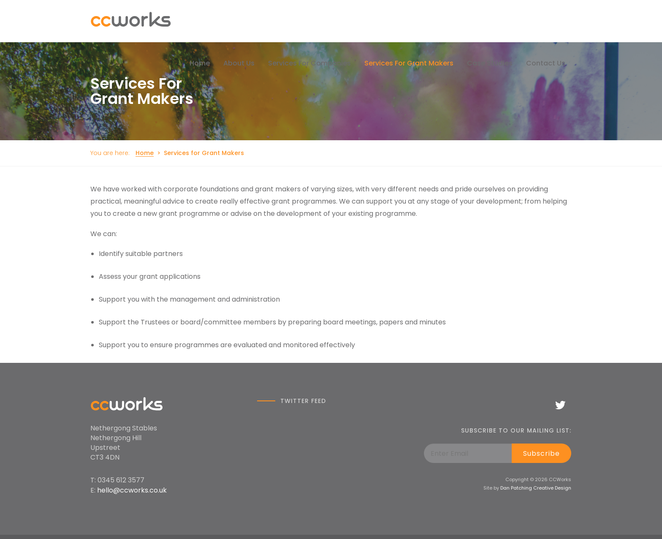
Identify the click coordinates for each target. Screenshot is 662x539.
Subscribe (541, 453)
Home (145, 153)
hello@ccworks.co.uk (132, 490)
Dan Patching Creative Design (535, 488)
